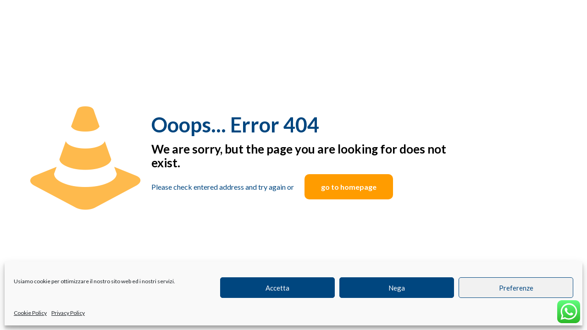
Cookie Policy (30, 312)
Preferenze (516, 288)
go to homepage (349, 186)
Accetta (277, 288)
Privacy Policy (68, 312)
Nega (396, 288)
